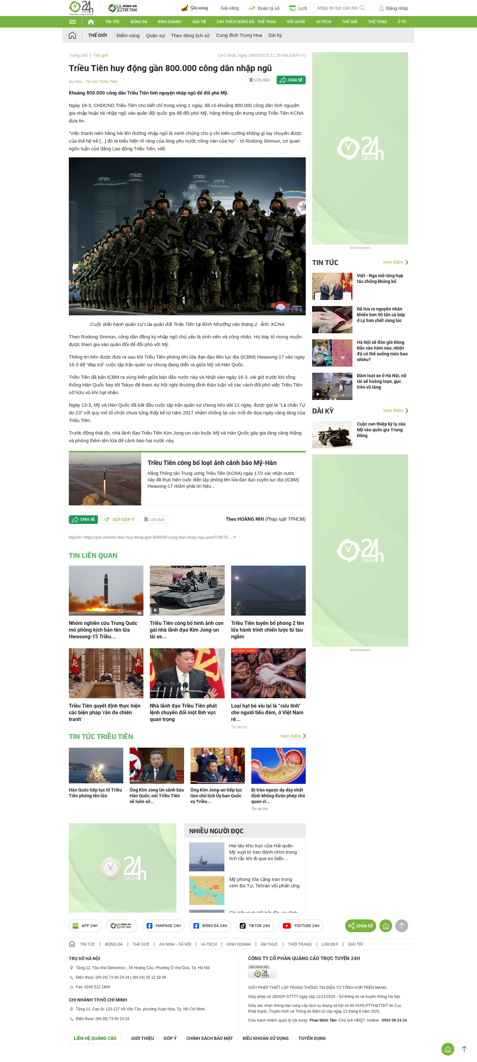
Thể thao (377, 22)
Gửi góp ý (119, 519)
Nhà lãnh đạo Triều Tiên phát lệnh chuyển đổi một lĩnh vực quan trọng (183, 712)
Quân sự (155, 35)
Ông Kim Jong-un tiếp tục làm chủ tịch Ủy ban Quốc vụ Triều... (216, 795)
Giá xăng (230, 8)
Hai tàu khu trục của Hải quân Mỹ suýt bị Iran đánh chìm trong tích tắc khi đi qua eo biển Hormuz (263, 852)
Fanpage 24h (164, 926)
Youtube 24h (301, 926)
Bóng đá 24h (210, 926)
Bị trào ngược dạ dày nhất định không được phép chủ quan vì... (278, 795)
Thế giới (349, 22)
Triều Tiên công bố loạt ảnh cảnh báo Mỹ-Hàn (212, 463)
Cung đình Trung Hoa (239, 35)
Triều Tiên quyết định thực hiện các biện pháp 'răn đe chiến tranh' (105, 712)
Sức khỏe (296, 22)
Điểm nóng (128, 35)
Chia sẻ (295, 80)
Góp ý (170, 1038)
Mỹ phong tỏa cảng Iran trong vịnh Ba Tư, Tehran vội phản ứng (264, 882)
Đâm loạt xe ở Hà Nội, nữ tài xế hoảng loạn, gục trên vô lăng (382, 381)
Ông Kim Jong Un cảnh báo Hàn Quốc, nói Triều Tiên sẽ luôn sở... (157, 795)
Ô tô (402, 22)
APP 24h (85, 926)
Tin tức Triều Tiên (101, 81)
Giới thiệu (142, 1038)
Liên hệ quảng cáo (95, 1038)
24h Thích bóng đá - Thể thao (246, 22)
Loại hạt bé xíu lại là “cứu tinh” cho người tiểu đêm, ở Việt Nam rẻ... (267, 712)
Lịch (298, 8)
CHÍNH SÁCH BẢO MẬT (209, 1038)
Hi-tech (323, 22)
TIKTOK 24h (255, 926)
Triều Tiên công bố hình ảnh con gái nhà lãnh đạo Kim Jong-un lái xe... (186, 630)
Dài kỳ (275, 35)
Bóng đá (139, 22)
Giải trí (199, 22)
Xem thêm (290, 736)
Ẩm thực (270, 944)
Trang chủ (78, 55)
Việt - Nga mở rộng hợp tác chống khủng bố (380, 278)
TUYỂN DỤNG (312, 1038)
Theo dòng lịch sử (190, 35)
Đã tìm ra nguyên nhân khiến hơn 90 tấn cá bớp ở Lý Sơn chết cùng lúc (381, 314)
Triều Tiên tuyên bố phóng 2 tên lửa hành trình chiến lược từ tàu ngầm (267, 630)
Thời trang (299, 944)
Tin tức (112, 22)
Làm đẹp (330, 944)
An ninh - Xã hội (175, 944)
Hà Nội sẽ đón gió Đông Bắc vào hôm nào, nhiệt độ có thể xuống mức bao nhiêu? (382, 351)
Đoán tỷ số (263, 8)
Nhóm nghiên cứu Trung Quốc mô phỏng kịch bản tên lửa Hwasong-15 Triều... (103, 630)
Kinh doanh (170, 22)
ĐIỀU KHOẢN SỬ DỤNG (266, 1038)
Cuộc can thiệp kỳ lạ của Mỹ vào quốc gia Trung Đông (381, 429)
